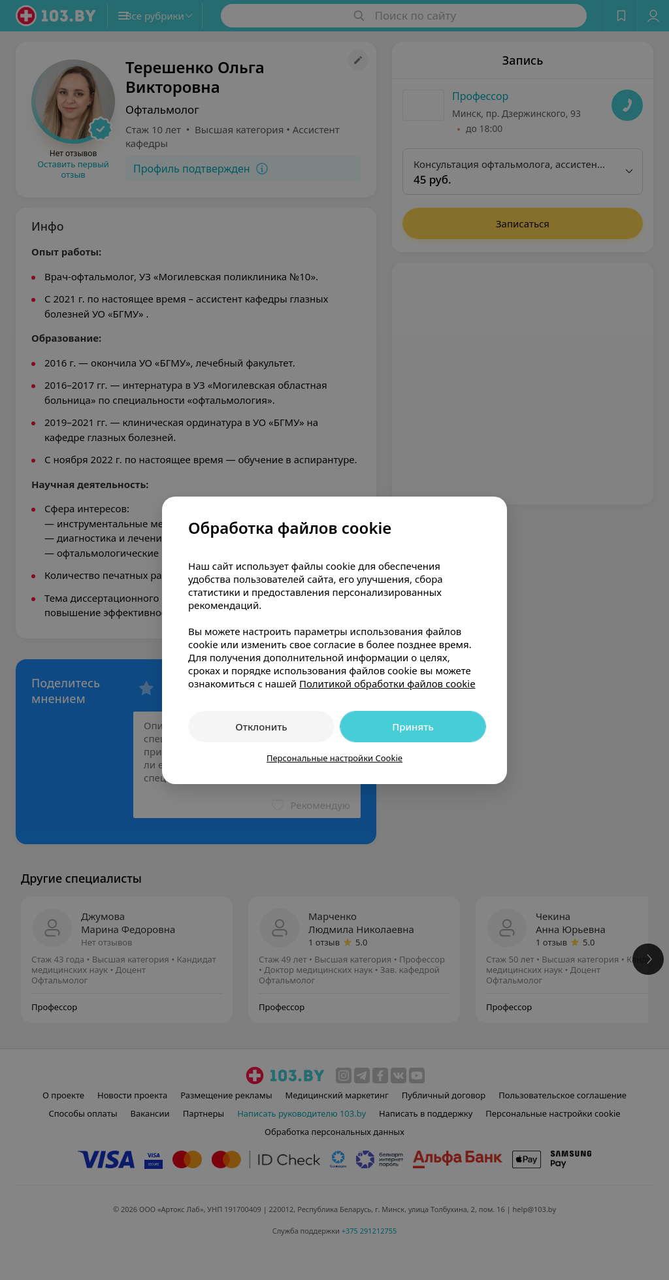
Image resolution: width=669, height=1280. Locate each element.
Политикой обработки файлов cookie (387, 683)
